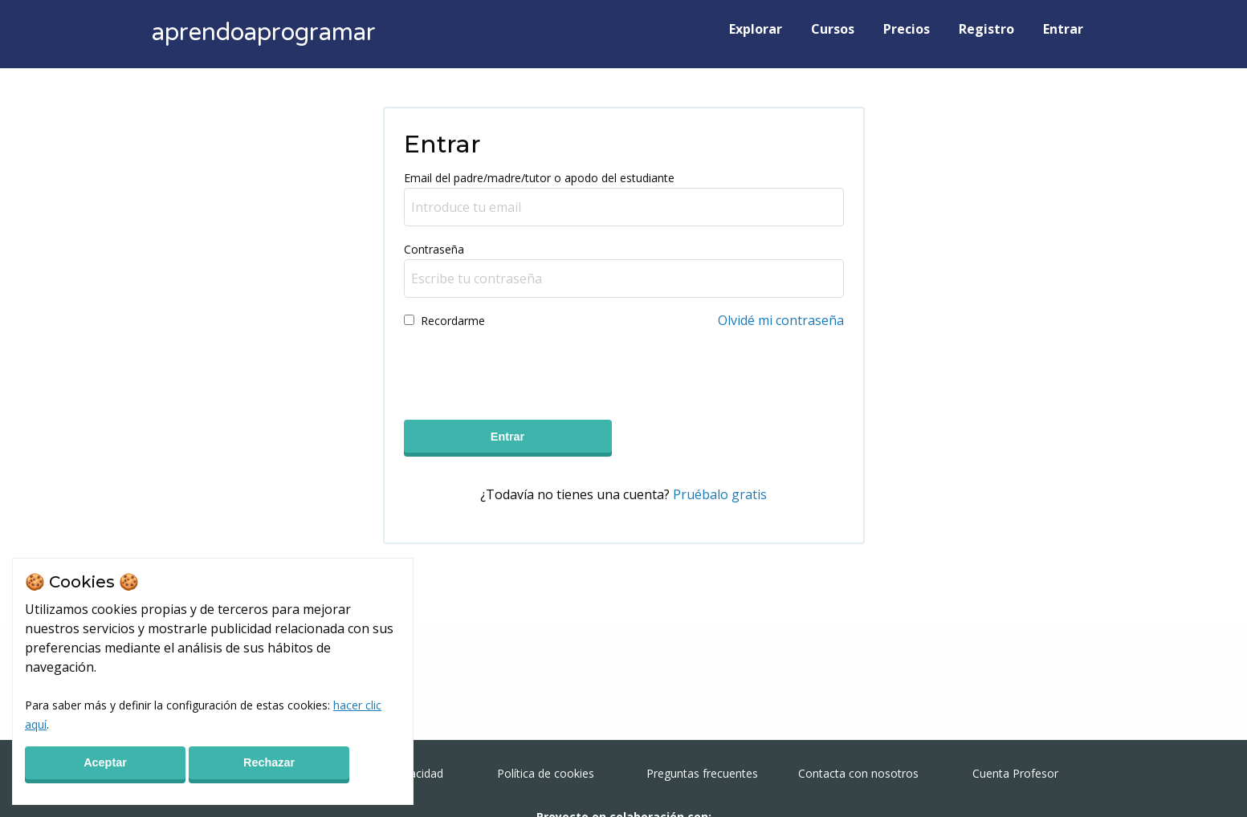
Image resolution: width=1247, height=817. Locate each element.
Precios (906, 29)
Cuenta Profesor (1015, 773)
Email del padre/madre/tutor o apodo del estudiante (539, 177)
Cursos (832, 29)
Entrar (1063, 29)
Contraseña (434, 249)
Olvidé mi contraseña (781, 320)
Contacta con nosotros (858, 773)
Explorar (755, 29)
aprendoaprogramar (264, 32)
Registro (986, 29)
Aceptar (105, 762)
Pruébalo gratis (720, 494)
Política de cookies (545, 773)
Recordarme (453, 320)
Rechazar (269, 762)
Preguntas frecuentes (702, 773)
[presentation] (526, 369)
